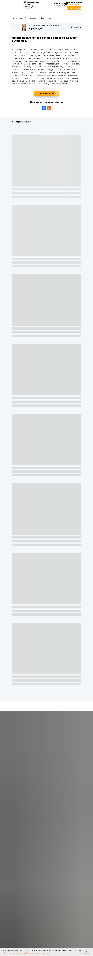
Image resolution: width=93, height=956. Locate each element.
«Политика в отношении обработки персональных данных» (26, 953)
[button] (74, 8)
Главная (17, 18)
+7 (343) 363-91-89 (74, 2)
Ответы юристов (31, 18)
